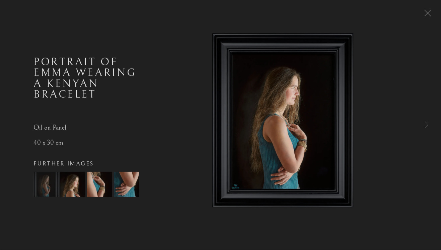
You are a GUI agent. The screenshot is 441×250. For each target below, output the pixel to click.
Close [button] (428, 15)
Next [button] (426, 125)
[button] (46, 187)
